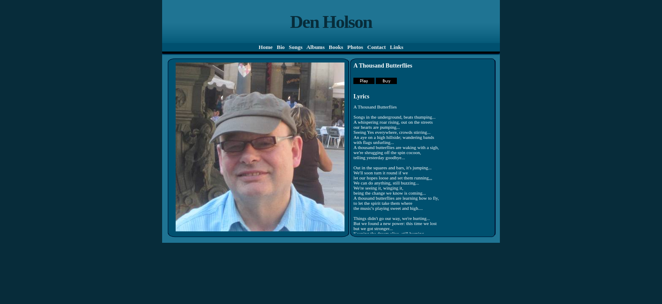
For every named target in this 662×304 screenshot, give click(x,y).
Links (396, 47)
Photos (355, 47)
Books (336, 47)
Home (265, 47)
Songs (296, 47)
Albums (315, 47)
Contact (377, 47)
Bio (280, 47)
